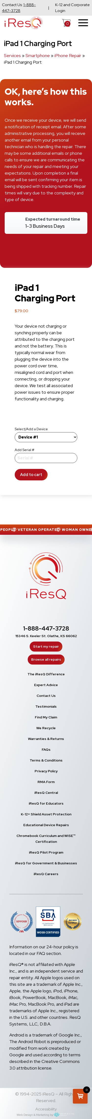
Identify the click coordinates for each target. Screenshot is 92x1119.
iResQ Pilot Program (46, 852)
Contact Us (46, 695)
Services (12, 55)
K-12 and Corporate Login (72, 7)
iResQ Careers (46, 874)
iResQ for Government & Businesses (46, 863)
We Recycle (46, 728)
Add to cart (31, 474)
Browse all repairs (46, 659)
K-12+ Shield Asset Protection (46, 814)
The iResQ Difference (46, 674)
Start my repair (46, 646)
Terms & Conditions (46, 760)
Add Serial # (24, 450)
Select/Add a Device (31, 429)
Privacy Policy (46, 771)
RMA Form (46, 782)
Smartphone (38, 55)
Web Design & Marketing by (46, 1114)
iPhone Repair (67, 55)
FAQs (46, 749)
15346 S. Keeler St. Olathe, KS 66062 (46, 636)
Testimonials (46, 706)
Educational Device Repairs (46, 825)
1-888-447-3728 (46, 628)
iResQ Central (46, 792)
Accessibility (46, 1109)
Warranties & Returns (46, 739)
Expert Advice (46, 685)
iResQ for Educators (46, 803)
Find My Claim (46, 717)
